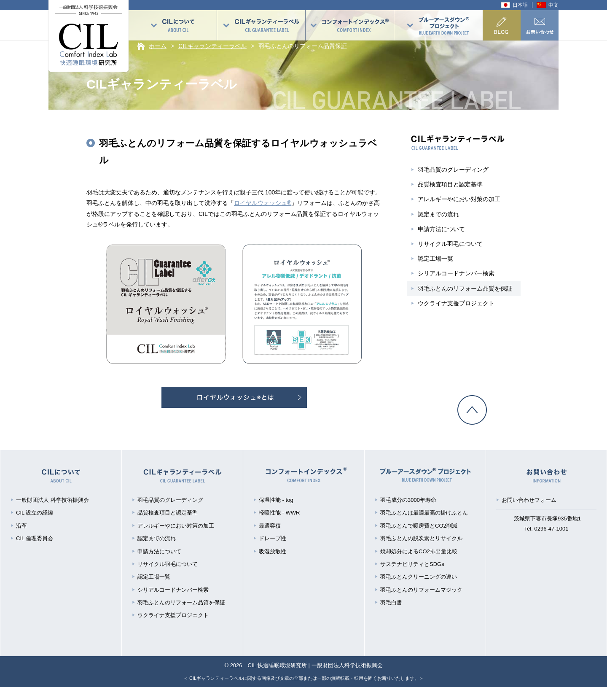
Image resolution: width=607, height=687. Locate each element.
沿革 (21, 526)
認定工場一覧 (435, 258)
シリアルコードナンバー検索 (456, 273)
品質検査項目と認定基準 (450, 184)
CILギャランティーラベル (212, 46)
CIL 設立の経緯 (34, 512)
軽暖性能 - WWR (279, 512)
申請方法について (441, 229)
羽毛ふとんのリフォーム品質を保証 (465, 288)
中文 (553, 5)
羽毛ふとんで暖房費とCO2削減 (418, 526)
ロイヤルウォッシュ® (262, 202)
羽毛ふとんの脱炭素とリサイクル (421, 538)
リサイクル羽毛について (450, 243)
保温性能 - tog (276, 500)
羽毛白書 (391, 602)
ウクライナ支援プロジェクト (456, 303)
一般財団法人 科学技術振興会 (52, 500)
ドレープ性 (272, 538)
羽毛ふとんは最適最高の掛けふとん (424, 512)
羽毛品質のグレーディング (453, 169)
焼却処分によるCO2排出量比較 (418, 551)
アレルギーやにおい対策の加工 (459, 199)
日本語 (520, 5)
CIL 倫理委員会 (34, 538)
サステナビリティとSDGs (412, 564)
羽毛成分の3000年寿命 (408, 500)
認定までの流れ (438, 214)
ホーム (158, 46)
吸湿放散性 (272, 551)
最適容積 (270, 526)
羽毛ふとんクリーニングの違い (418, 577)
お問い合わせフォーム (529, 500)
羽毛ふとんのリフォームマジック (421, 590)
